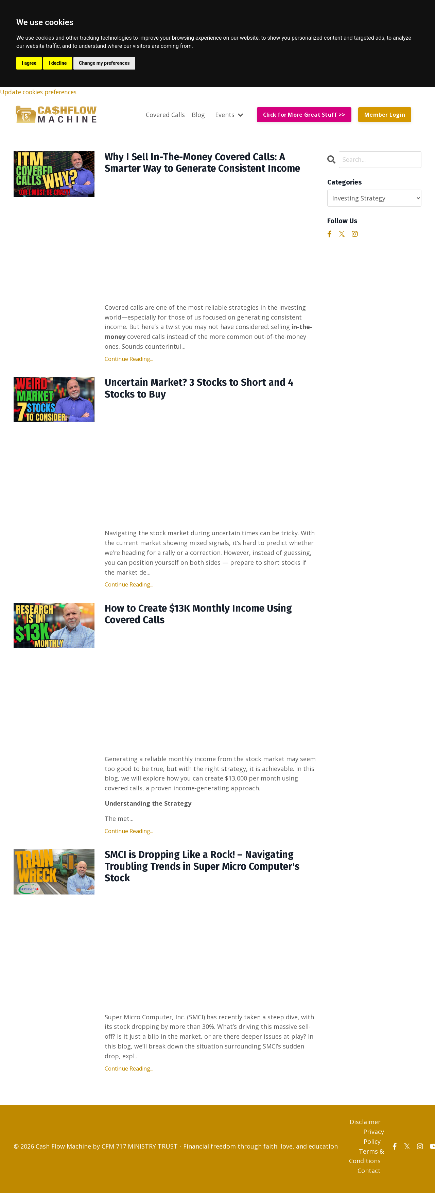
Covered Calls (164, 115)
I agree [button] (29, 63)
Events (228, 115)
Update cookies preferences (41, 92)
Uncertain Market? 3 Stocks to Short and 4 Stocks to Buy (203, 391)
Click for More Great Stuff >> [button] (303, 115)
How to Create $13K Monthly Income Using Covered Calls (203, 617)
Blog (197, 115)
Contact (369, 1176)
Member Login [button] (384, 115)
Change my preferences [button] (104, 63)
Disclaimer (365, 1127)
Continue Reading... (129, 360)
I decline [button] (58, 63)
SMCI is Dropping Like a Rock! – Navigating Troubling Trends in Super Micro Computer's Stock (207, 871)
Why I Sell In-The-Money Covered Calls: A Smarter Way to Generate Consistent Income (208, 164)
